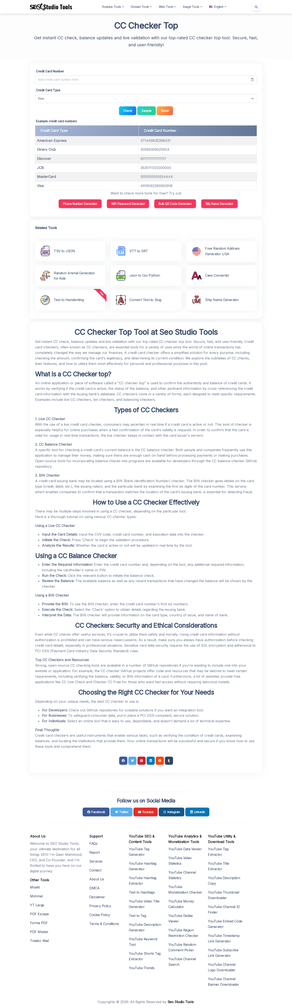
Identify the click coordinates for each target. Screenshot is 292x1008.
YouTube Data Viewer (185, 849)
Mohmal (36, 896)
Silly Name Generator (219, 204)
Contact (95, 870)
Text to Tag (137, 916)
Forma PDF (39, 923)
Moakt (35, 887)
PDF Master (39, 932)
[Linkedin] (151, 761)
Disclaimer (97, 897)
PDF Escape (39, 914)
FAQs (93, 843)
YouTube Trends (141, 968)
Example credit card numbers (56, 121)
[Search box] (256, 7)
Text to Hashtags (142, 892)
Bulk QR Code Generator (175, 204)
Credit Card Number (50, 71)
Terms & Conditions (104, 924)
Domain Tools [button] (141, 6)
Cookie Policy (99, 915)
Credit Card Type (48, 90)
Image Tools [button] (192, 6)
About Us (96, 879)
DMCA (94, 888)
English (217, 6)
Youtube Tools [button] (113, 6)
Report (94, 852)
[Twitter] (132, 761)
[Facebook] (123, 761)
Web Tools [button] (167, 6)
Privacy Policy (100, 906)
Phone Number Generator (80, 204)
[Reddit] (160, 761)
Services (95, 861)
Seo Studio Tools (180, 1002)
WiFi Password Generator (128, 204)
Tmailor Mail (39, 941)
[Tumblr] (169, 761)
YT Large (37, 905)
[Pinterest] (141, 761)
